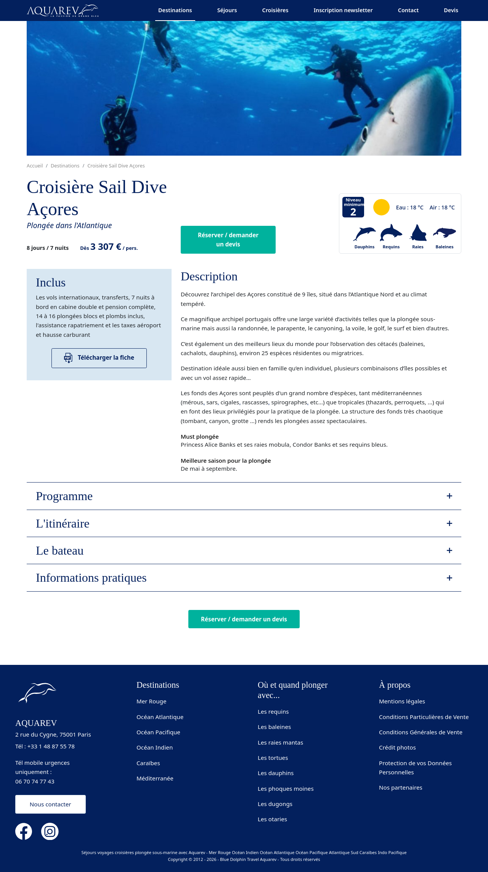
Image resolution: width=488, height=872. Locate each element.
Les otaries (272, 819)
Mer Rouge (151, 701)
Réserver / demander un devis (228, 239)
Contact (408, 10)
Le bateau (59, 550)
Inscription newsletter (343, 10)
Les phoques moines (286, 788)
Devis (451, 10)
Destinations (175, 10)
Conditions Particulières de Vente (424, 717)
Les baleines (274, 726)
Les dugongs (275, 804)
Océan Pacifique (158, 732)
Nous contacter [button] (50, 804)
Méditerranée (154, 778)
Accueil (35, 165)
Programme (64, 496)
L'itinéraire (63, 523)
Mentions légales (402, 701)
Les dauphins (276, 773)
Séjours (227, 10)
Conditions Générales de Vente (420, 732)
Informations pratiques (91, 577)
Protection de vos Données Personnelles (415, 767)
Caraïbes (148, 763)
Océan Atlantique (159, 717)
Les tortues (273, 757)
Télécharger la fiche (99, 358)
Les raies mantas (280, 742)
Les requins (273, 711)
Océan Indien (154, 747)
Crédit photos (397, 747)
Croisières (275, 10)
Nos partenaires (400, 787)
